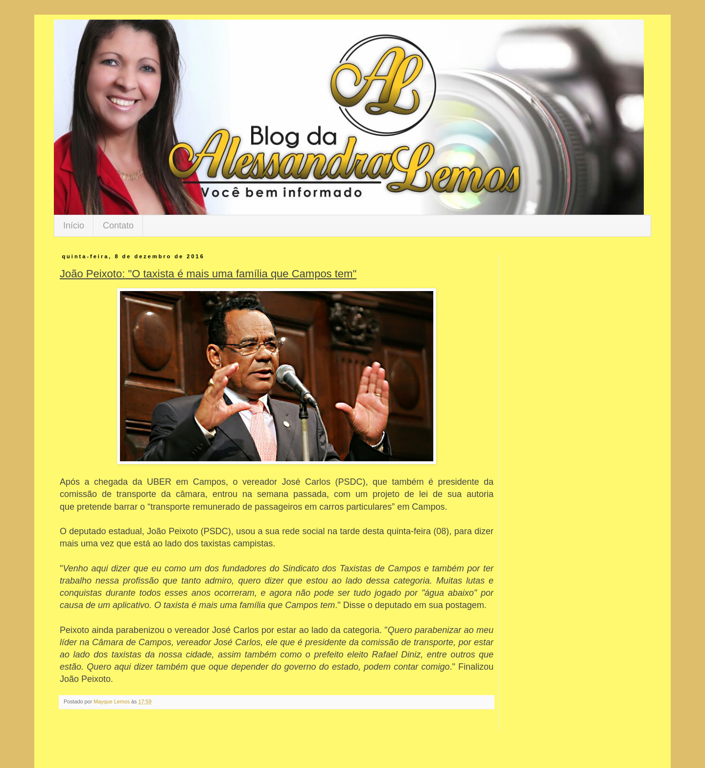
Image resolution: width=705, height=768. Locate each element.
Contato (118, 225)
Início (73, 225)
